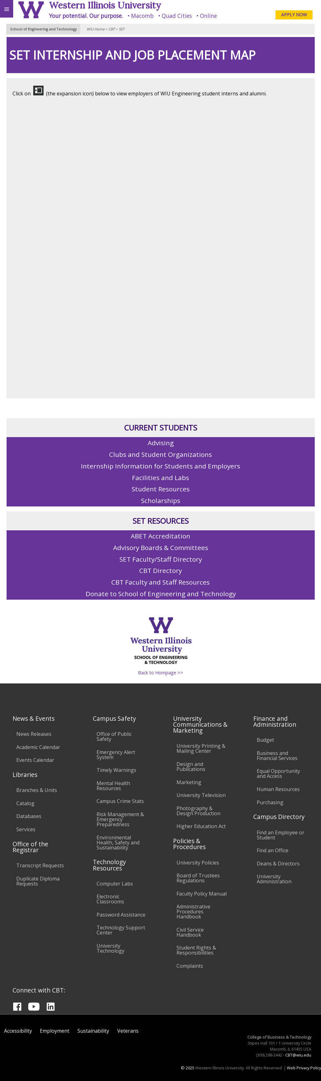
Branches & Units (36, 790)
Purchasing (270, 802)
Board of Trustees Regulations (198, 878)
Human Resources (278, 789)
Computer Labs (115, 883)
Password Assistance (121, 914)
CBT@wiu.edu (298, 1055)
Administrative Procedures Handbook (193, 911)
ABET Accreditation (160, 536)
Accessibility (18, 1030)
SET (121, 29)
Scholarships (160, 500)
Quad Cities (177, 15)
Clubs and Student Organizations (160, 454)
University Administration (274, 879)
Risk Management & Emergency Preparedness (120, 819)
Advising (161, 442)
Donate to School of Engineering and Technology (161, 593)
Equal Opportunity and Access (278, 773)
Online (208, 15)
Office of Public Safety (114, 736)
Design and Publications (190, 767)
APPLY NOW (294, 15)
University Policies (197, 862)
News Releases (33, 733)
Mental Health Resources (113, 786)
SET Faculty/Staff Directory (160, 559)
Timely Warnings (116, 770)
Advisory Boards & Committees (160, 547)
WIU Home (95, 29)
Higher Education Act (201, 826)
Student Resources (161, 488)
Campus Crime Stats (120, 801)
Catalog (25, 803)
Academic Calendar (38, 747)
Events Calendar (35, 760)
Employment (54, 1030)
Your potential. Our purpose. (86, 15)
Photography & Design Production (198, 811)
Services (25, 829)
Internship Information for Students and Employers (160, 466)
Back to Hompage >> (160, 673)
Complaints (189, 965)
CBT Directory (160, 570)
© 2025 (187, 1068)
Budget (265, 739)
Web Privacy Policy (304, 1068)
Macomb (142, 15)
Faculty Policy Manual (201, 893)
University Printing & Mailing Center (200, 748)
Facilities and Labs (160, 477)
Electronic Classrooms (110, 899)
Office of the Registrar (30, 847)
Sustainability (93, 1030)
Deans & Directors (278, 863)
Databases (28, 816)
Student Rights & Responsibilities (196, 950)
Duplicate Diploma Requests (38, 881)
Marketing (188, 782)
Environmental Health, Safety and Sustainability (118, 842)
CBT (111, 29)
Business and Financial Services (277, 756)
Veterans (128, 1030)
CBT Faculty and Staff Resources (160, 582)
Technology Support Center (121, 930)
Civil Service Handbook (190, 932)
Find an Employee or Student (280, 835)
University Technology (110, 948)
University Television (201, 795)
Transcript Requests (40, 865)
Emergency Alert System (116, 755)
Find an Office (272, 850)
